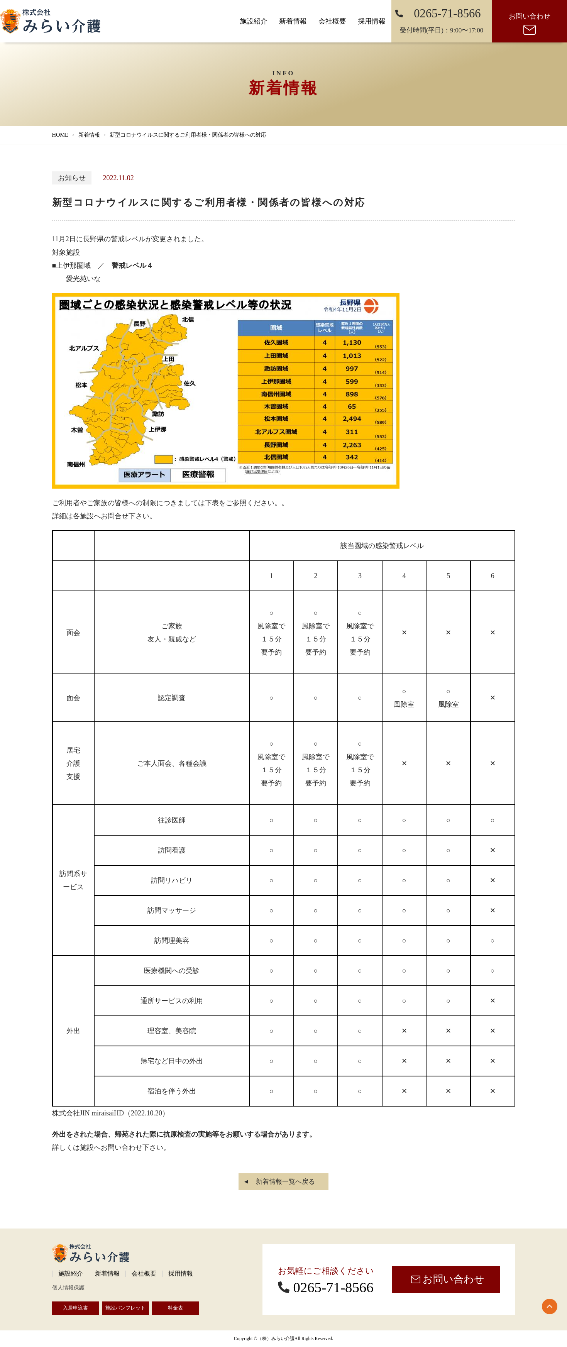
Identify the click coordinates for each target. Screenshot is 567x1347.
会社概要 (332, 21)
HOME (60, 135)
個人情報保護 (68, 1287)
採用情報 (372, 21)
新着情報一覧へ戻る (285, 1181)
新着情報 (293, 21)
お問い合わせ (529, 16)
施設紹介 (253, 21)
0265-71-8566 (333, 1287)
